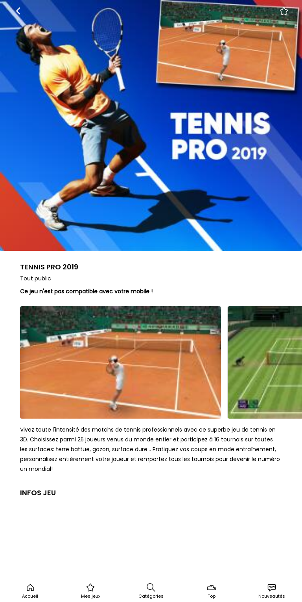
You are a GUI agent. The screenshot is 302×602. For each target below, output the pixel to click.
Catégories (151, 591)
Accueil (30, 591)
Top (211, 591)
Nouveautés (271, 591)
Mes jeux (90, 591)
